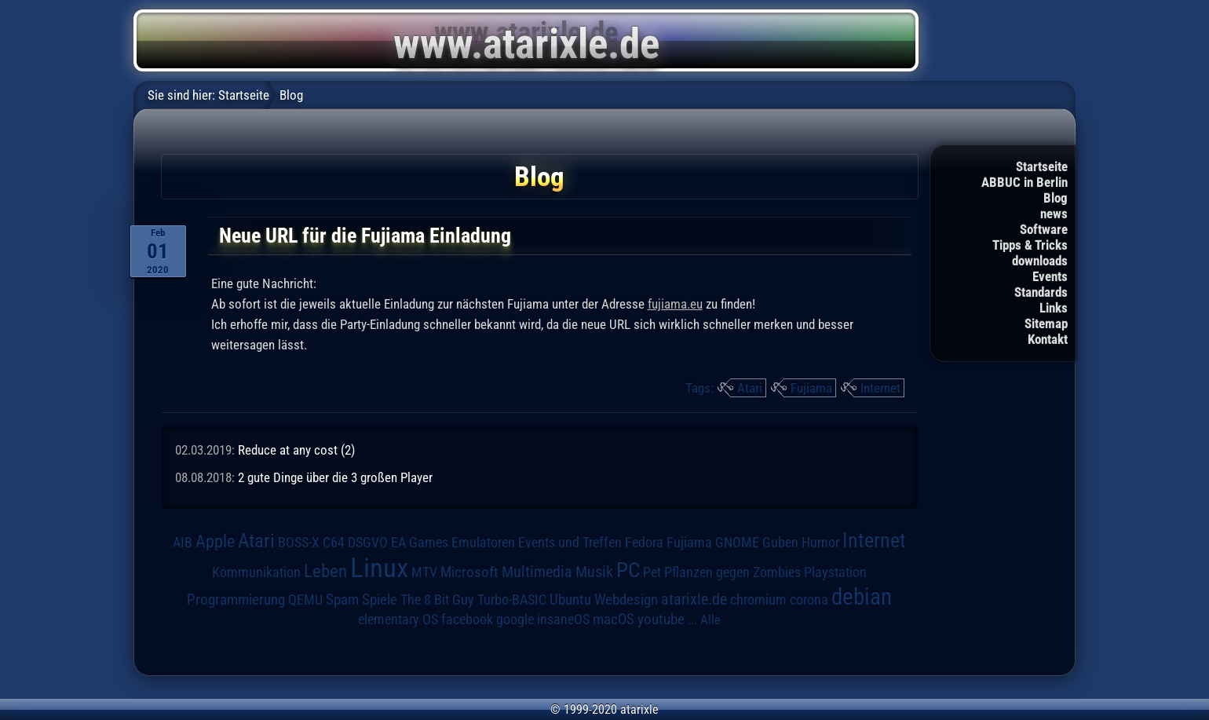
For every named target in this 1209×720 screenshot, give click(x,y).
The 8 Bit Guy (437, 599)
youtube (661, 619)
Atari (749, 388)
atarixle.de (694, 599)
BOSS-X (299, 542)
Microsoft (469, 572)
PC (628, 570)
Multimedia (537, 571)
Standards (1041, 292)
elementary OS (398, 619)
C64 (334, 542)
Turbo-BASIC (511, 599)
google (515, 619)
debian (861, 596)
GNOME (737, 542)
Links (1053, 308)
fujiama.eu (675, 304)
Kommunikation (256, 572)
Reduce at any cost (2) (296, 450)
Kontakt (1048, 339)
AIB (182, 542)
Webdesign (626, 600)
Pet (652, 572)
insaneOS (563, 619)
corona (809, 600)
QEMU (305, 600)
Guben (780, 542)
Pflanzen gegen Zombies (732, 572)
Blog (1055, 198)
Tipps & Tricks (1030, 245)
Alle (710, 619)
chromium (758, 600)
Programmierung (236, 599)
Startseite (1042, 166)
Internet (880, 388)
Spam (342, 600)
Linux (379, 567)
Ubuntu (570, 600)
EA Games (419, 542)
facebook (467, 619)
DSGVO (368, 542)
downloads (1040, 261)
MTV (424, 572)
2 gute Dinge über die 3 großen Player (335, 477)
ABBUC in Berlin (1024, 182)
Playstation (835, 572)
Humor (820, 542)
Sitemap (1046, 323)
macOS (613, 619)
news (1054, 213)
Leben (325, 571)
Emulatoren (483, 542)
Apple (215, 541)
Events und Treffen (570, 542)
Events (1050, 276)
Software (1044, 229)
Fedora (644, 542)
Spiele (379, 599)
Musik (594, 572)
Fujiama (811, 388)
